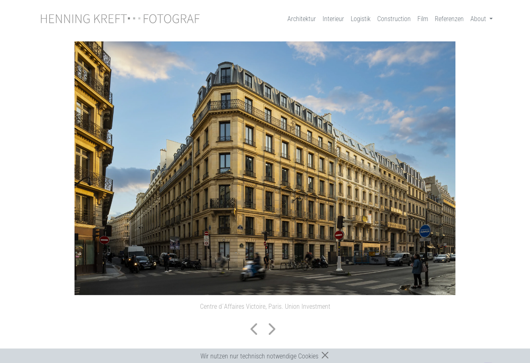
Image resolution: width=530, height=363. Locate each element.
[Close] (325, 355)
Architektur (301, 19)
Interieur (333, 19)
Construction (394, 19)
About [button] (479, 19)
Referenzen (449, 19)
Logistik (361, 19)
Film (422, 19)
